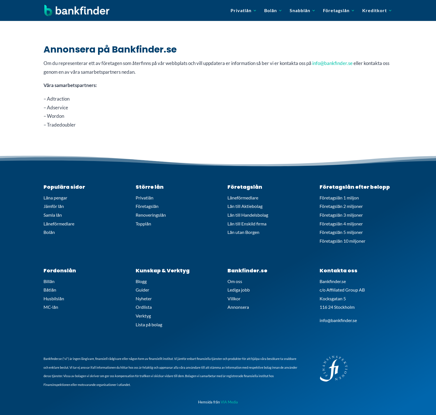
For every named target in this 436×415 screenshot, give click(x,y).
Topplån (143, 223)
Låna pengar (55, 197)
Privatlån (241, 10)
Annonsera (238, 307)
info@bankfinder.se (332, 63)
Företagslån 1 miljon (339, 197)
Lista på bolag (149, 324)
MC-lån (51, 307)
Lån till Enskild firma (246, 223)
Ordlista (144, 307)
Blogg (141, 281)
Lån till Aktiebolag (245, 206)
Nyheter (144, 298)
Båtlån (50, 289)
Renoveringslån (151, 215)
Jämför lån (54, 206)
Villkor (233, 298)
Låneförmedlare (59, 223)
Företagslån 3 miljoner (341, 215)
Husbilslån (54, 298)
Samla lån (53, 215)
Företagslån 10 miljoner (342, 241)
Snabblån (300, 10)
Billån (49, 281)
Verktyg (143, 315)
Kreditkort (374, 10)
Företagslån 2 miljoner (341, 206)
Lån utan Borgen (243, 232)
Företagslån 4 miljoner (341, 223)
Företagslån (336, 10)
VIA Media (229, 402)
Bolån (270, 10)
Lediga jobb (238, 289)
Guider (142, 289)
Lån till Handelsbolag (247, 215)
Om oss (234, 281)
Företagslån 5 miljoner (341, 232)
